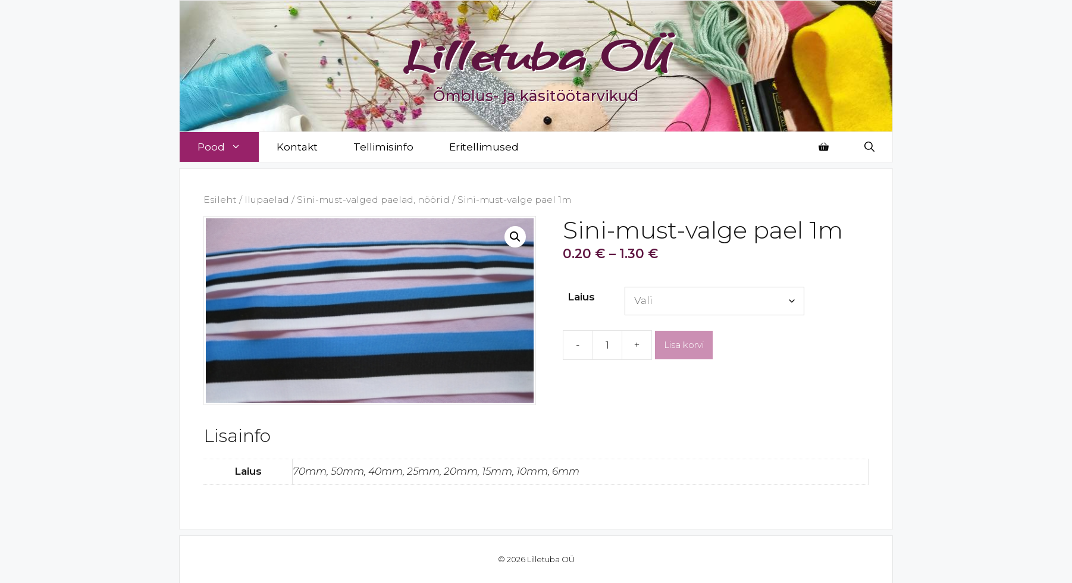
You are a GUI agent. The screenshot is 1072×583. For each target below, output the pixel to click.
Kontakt (297, 147)
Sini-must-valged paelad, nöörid (373, 199)
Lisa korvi (684, 344)
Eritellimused (484, 147)
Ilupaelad (267, 199)
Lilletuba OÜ (536, 55)
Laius (581, 297)
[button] (515, 236)
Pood (228, 147)
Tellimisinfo (383, 147)
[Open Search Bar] (869, 147)
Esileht (220, 199)
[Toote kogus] (607, 345)
